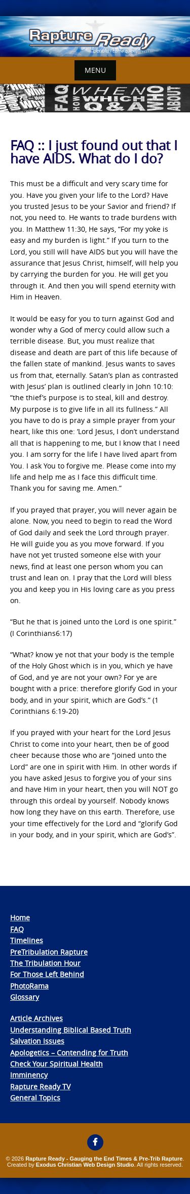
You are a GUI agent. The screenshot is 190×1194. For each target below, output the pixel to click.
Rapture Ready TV (40, 1086)
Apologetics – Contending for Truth (69, 1052)
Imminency (29, 1075)
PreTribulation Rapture (49, 952)
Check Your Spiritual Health (56, 1064)
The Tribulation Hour (45, 963)
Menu (95, 70)
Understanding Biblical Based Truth (70, 1030)
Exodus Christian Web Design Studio (85, 1165)
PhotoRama (29, 986)
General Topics (35, 1097)
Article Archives (36, 1018)
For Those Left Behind (47, 974)
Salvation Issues (37, 1041)
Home (20, 917)
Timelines (26, 940)
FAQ (17, 929)
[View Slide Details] (95, 36)
